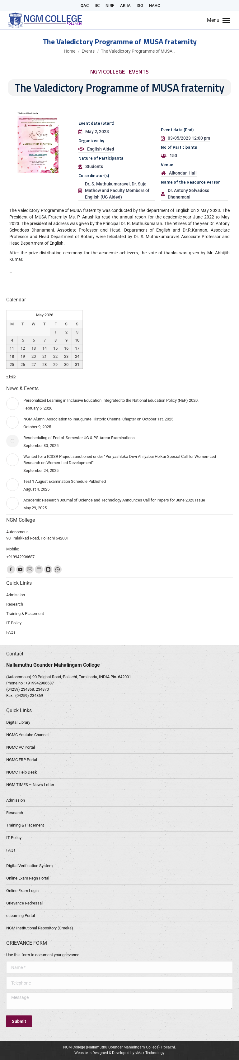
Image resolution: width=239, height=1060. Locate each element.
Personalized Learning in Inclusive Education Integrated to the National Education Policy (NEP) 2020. (111, 400)
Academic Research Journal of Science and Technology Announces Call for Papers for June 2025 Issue (114, 500)
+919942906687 (40, 683)
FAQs (11, 850)
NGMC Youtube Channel (27, 734)
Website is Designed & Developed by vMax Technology (119, 1053)
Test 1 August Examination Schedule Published (64, 481)
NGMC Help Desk (21, 772)
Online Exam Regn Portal (27, 878)
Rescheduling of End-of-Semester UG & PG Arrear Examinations (79, 437)
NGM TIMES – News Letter (30, 784)
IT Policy (13, 837)
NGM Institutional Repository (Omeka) (39, 928)
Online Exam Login (22, 890)
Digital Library (18, 722)
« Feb (11, 376)
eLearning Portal (20, 915)
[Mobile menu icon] (218, 20)
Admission (15, 800)
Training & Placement (25, 825)
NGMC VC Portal (20, 747)
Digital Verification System (29, 865)
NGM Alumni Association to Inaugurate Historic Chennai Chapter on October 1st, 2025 (98, 419)
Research (14, 812)
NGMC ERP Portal (21, 759)
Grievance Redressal (24, 903)
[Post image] (12, 403)
